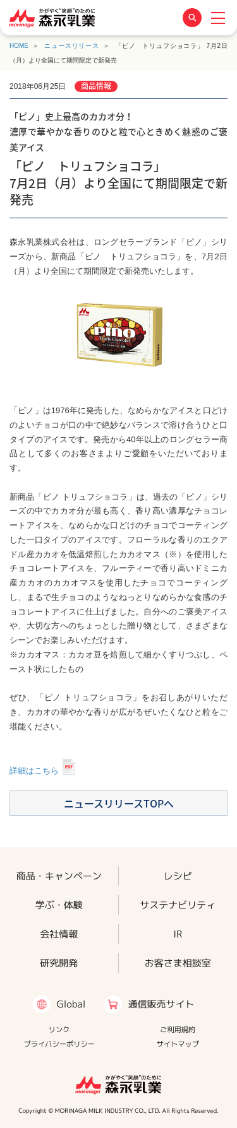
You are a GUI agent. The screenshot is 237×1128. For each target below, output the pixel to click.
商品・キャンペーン (59, 875)
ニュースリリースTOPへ (119, 803)
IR (177, 934)
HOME (18, 45)
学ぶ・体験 (59, 904)
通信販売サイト (161, 1004)
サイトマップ (177, 1044)
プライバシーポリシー (59, 1044)
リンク (59, 1030)
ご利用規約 (177, 1030)
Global (70, 1004)
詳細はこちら (34, 770)
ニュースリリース (71, 45)
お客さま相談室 (178, 963)
